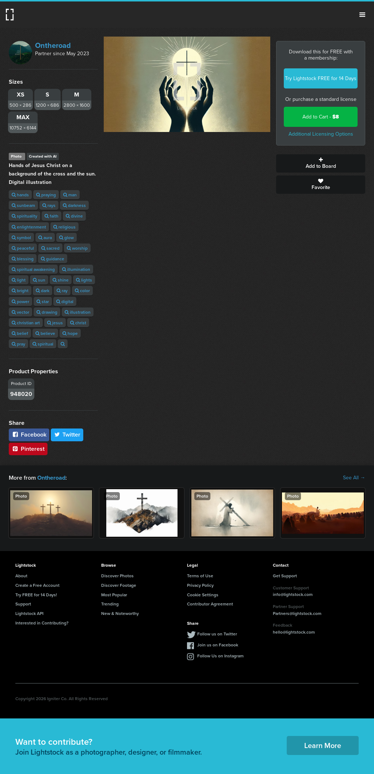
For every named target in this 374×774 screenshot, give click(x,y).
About (21, 576)
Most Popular (114, 594)
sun (39, 280)
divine (74, 216)
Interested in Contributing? (42, 623)
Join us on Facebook (217, 645)
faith (51, 216)
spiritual (43, 344)
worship (77, 248)
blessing (23, 259)
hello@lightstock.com (294, 632)
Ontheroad (53, 45)
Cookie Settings (202, 594)
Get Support (285, 576)
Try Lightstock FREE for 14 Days (320, 78)
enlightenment (29, 227)
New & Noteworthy (120, 613)
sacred (50, 248)
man (70, 195)
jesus (55, 323)
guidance (52, 259)
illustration (78, 312)
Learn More (322, 745)
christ (78, 323)
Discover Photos (117, 576)
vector (20, 312)
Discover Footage (118, 585)
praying (46, 195)
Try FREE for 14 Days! (36, 594)
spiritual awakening (33, 269)
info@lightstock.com (293, 594)
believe (45, 333)
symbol (21, 237)
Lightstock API (29, 613)
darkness (74, 205)
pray (18, 344)
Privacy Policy (200, 585)
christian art (26, 323)
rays (49, 205)
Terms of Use (200, 576)
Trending (110, 604)
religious (64, 227)
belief (20, 333)
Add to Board (320, 163)
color (82, 290)
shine (61, 280)
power (20, 301)
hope (70, 333)
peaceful (23, 248)
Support (23, 604)
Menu (362, 14)
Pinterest (28, 449)
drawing (47, 312)
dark (42, 290)
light (19, 280)
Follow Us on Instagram (220, 656)
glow (66, 237)
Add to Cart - (320, 117)
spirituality (24, 216)
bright (20, 290)
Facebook (29, 434)
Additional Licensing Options (321, 134)
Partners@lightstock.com (297, 613)
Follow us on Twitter (217, 634)
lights (84, 280)
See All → (354, 478)
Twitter (67, 434)
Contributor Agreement (210, 604)
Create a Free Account (37, 585)
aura (45, 237)
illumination (76, 269)
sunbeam (23, 205)
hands (20, 195)
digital (64, 301)
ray (62, 290)
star (43, 301)
